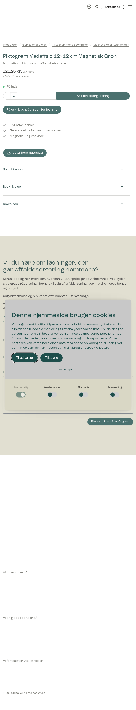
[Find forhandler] (89, 6)
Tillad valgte (24, 357)
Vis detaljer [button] (66, 369)
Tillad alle (51, 357)
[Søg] (96, 7)
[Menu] (129, 6)
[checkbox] (21, 392)
